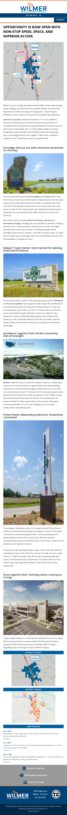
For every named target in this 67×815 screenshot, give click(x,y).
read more (6, 739)
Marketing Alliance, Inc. (41, 809)
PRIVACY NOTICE (33, 811)
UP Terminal (44, 119)
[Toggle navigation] (60, 20)
